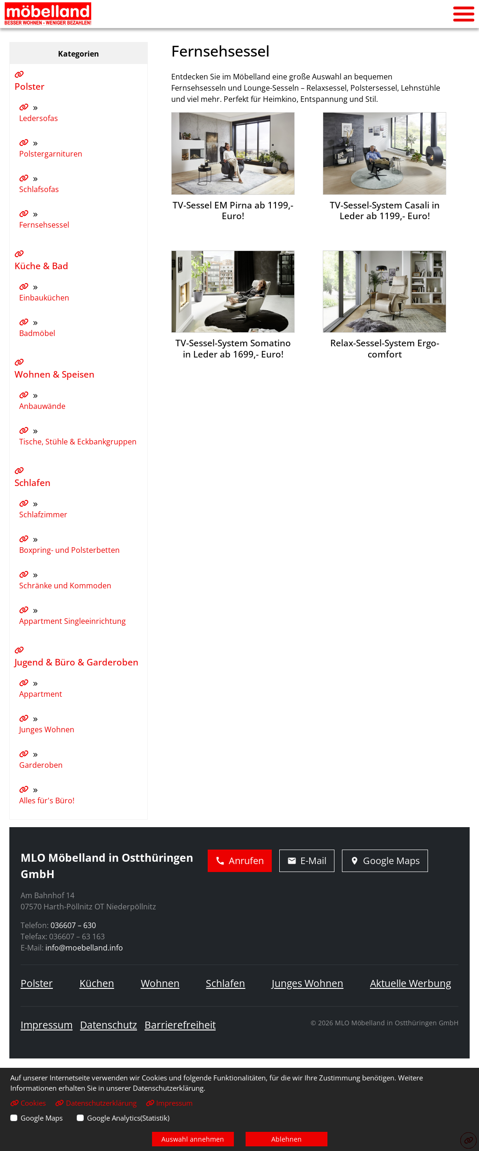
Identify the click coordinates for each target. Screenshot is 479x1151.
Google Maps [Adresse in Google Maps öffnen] (385, 860)
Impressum (47, 1024)
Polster (37, 983)
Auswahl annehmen (192, 1139)
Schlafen (225, 983)
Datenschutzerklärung (95, 1103)
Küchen (97, 983)
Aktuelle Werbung (410, 983)
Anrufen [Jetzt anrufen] (240, 860)
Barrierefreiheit (180, 1024)
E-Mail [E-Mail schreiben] (307, 860)
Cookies (28, 1103)
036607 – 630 (73, 925)
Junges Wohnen (307, 983)
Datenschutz (108, 1024)
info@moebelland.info (84, 948)
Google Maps (42, 1117)
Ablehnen (286, 1139)
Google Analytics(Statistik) (128, 1117)
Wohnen (160, 983)
